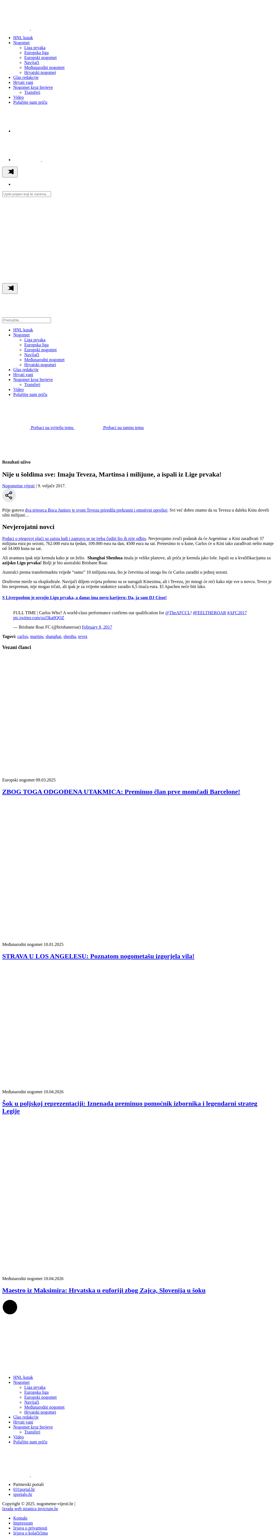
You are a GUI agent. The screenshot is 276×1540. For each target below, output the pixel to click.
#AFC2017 (237, 612)
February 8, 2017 (97, 627)
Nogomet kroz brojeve (33, 87)
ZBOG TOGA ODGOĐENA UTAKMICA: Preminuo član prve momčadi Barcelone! (121, 791)
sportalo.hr (22, 1494)
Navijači (31, 62)
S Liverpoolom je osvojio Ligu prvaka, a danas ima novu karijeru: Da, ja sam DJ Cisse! (84, 597)
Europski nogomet (40, 57)
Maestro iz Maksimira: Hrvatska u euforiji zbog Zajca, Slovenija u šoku (104, 1290)
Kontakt (20, 1518)
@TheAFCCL (177, 612)
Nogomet (21, 42)
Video (18, 97)
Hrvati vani (23, 82)
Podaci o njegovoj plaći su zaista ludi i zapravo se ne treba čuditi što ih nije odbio (74, 538)
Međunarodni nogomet (44, 67)
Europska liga (36, 52)
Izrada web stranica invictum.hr (30, 1508)
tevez (82, 636)
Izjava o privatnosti (30, 1528)
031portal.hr (24, 1489)
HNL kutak (23, 37)
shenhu (69, 636)
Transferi (32, 92)
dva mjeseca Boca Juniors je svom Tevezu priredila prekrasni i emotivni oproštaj (96, 510)
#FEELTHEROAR (209, 612)
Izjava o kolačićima (30, 1533)
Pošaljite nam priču (30, 102)
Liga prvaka (34, 47)
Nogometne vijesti (18, 485)
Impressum (23, 1523)
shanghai (53, 636)
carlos (22, 636)
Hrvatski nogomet (40, 72)
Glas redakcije (26, 77)
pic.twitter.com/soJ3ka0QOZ (38, 617)
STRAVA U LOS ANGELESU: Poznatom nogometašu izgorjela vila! (98, 956)
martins (36, 636)
